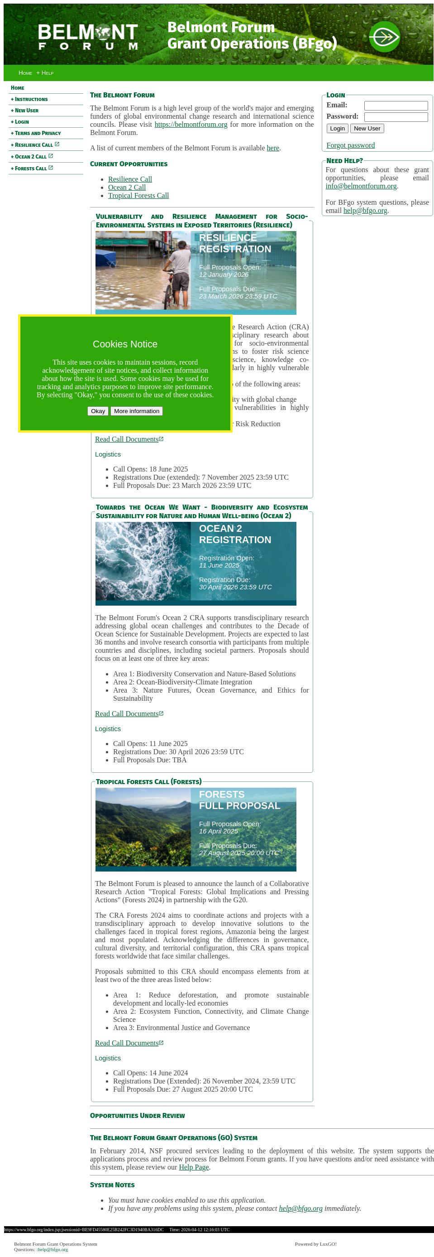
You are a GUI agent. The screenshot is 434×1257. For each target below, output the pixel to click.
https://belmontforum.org (191, 124)
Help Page (194, 1167)
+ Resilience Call (35, 144)
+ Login (20, 122)
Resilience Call (130, 179)
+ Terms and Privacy (36, 133)
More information (136, 411)
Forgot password (351, 145)
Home (25, 72)
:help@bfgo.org (52, 1249)
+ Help (44, 72)
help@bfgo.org (365, 210)
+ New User (24, 110)
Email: (337, 105)
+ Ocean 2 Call (32, 156)
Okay (98, 411)
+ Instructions (29, 99)
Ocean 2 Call (127, 187)
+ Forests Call (32, 168)
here (273, 148)
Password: (343, 116)
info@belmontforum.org (361, 186)
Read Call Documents (129, 439)
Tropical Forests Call (138, 195)
